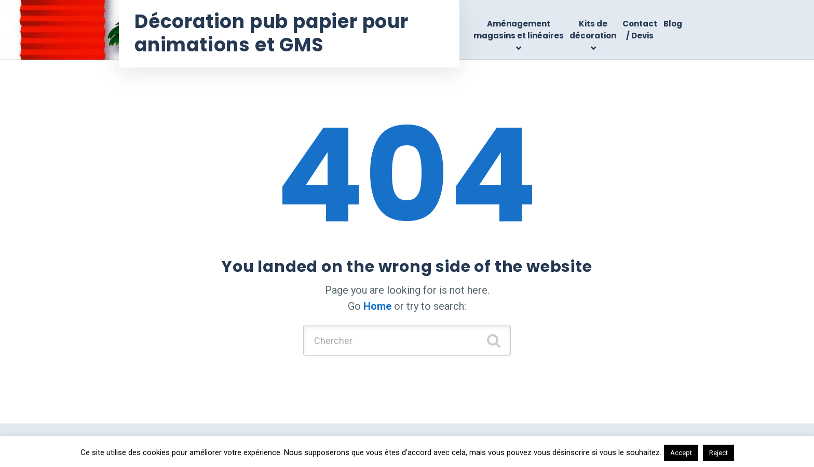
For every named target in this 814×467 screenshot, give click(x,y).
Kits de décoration (592, 29)
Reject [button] (718, 453)
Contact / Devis (639, 29)
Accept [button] (681, 453)
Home (377, 306)
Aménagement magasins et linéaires (518, 29)
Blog (672, 23)
